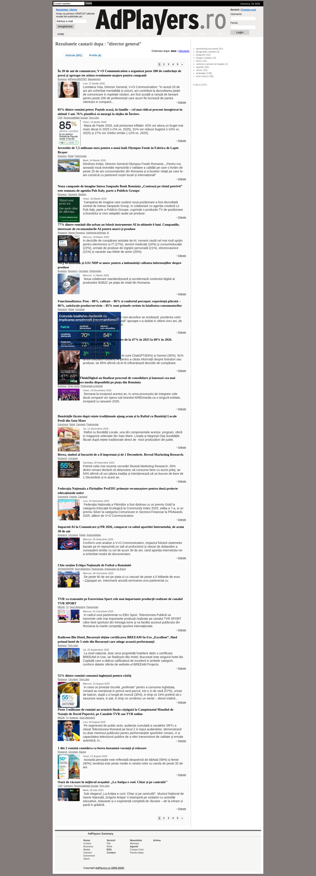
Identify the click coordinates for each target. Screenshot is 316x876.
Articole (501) (73, 55)
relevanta (183, 51)
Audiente (74, 718)
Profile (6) (95, 55)
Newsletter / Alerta (66, 9)
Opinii (86, 858)
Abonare (134, 843)
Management (94, 79)
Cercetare (83, 271)
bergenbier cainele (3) (207, 51)
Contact (111, 852)
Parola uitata (137, 852)
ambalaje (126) (204, 73)
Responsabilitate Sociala (76, 118)
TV (67, 607)
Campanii (72, 194)
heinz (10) (201, 61)
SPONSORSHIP (66, 569)
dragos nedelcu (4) (206, 58)
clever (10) (201, 70)
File (109, 843)
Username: (236, 14)
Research (62, 233)
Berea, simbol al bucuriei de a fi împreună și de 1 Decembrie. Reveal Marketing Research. (121, 454)
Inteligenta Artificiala (96, 233)
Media (86, 849)
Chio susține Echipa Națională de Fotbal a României (94, 565)
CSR (60, 118)
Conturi (87, 843)
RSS (109, 849)
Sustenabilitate (93, 535)
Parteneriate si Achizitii (92, 386)
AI (108, 233)
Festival (73, 497)
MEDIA (61, 607)
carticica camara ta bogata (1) (212, 64)
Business (62, 79)
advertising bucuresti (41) (209, 48)
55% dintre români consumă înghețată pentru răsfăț (94, 675)
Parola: (234, 22)
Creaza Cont (137, 849)
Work (109, 846)
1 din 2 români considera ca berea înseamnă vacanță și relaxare (102, 748)
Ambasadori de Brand (115, 569)
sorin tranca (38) (205, 76)
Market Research (76, 233)
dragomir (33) (203, 54)
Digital (82, 348)
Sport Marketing (82, 569)
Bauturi (82, 752)
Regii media (73, 386)
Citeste (182, 102)
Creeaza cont (248, 9)
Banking (82, 194)
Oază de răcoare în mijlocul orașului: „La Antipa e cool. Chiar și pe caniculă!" (113, 782)
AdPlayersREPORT (77, 79)
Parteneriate (80, 156)
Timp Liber (94, 118)
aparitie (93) (202, 67)
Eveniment (63, 424)
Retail (71, 156)
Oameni (87, 852)
